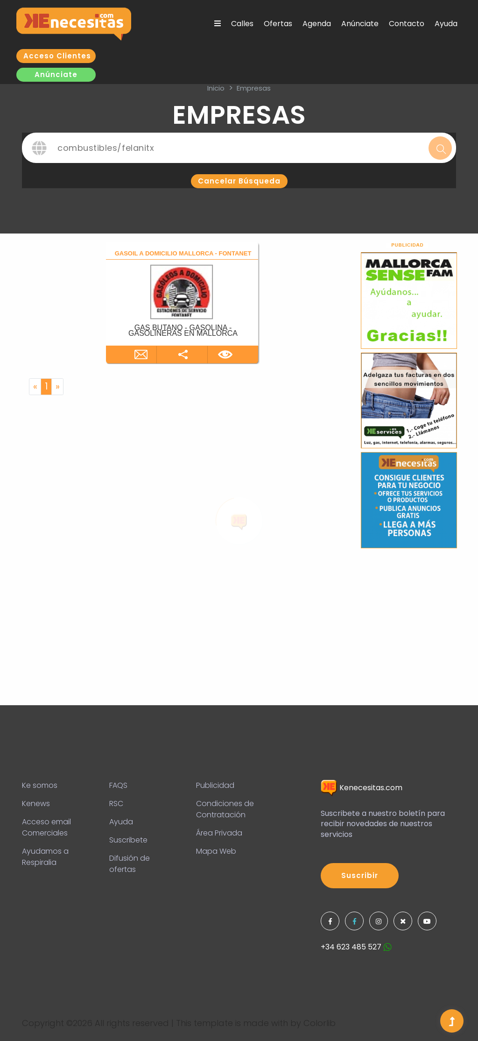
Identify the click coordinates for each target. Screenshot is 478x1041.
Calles (242, 23)
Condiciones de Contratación (225, 809)
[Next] (57, 386)
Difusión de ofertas (129, 864)
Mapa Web (216, 851)
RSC (116, 803)
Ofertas (278, 23)
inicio (216, 88)
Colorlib (319, 1023)
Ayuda (446, 23)
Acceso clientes (57, 56)
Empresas (254, 88)
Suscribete (128, 840)
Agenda (316, 23)
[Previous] (35, 386)
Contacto (406, 23)
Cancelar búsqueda (239, 181)
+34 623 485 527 (356, 947)
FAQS (118, 785)
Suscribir (359, 875)
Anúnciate (360, 23)
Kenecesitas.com (361, 787)
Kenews (36, 803)
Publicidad (215, 785)
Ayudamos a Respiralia (45, 857)
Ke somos (39, 785)
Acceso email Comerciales (46, 827)
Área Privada (219, 833)
